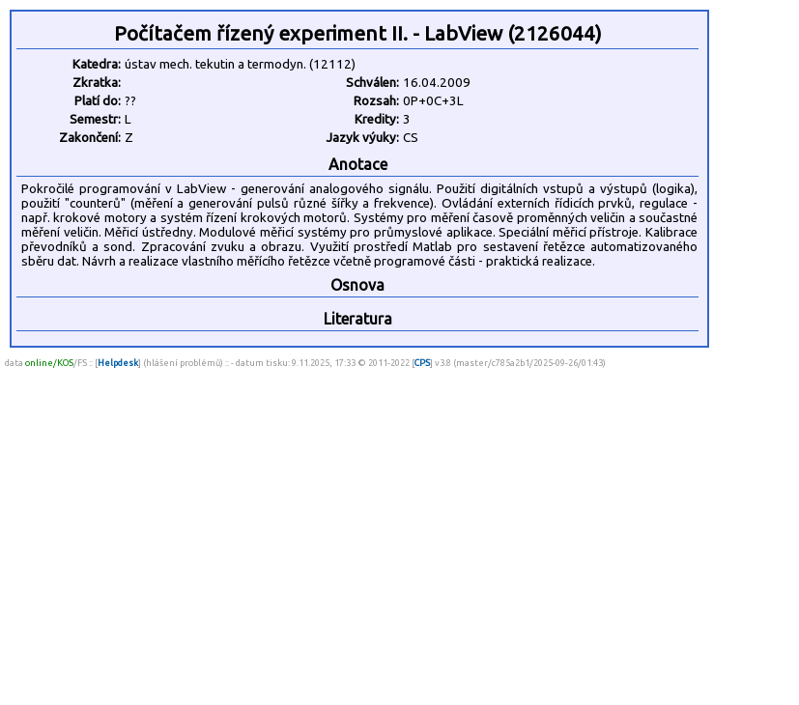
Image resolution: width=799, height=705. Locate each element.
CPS (422, 362)
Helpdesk (118, 362)
